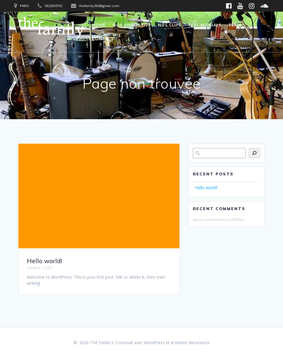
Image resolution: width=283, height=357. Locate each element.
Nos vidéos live (132, 25)
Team (234, 25)
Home (99, 25)
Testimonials (204, 25)
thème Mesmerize (192, 342)
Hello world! (44, 261)
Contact (103, 38)
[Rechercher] (254, 153)
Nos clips (169, 25)
